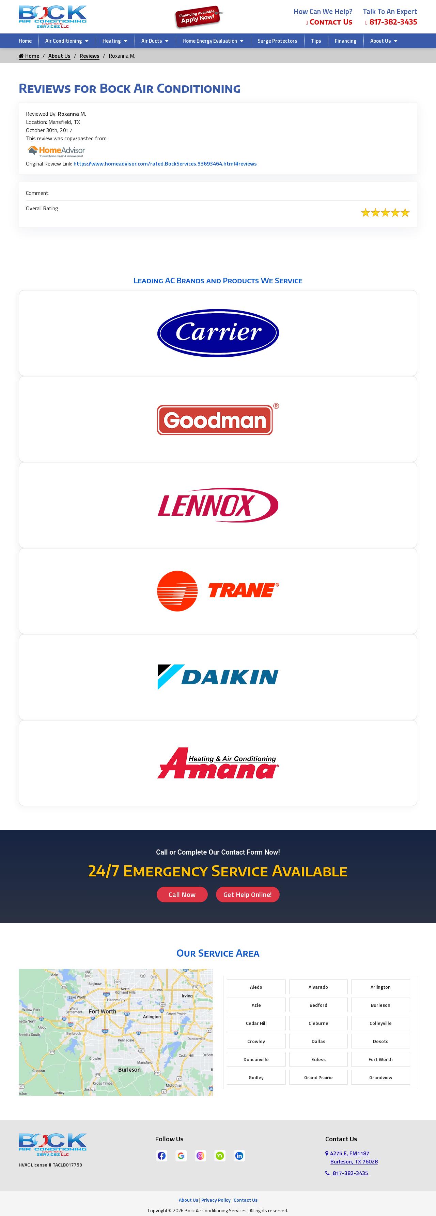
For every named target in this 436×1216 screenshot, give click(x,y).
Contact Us (329, 21)
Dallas (318, 1041)
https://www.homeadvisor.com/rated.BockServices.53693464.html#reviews (165, 163)
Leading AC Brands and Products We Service (218, 280)
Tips (316, 41)
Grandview (380, 1077)
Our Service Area (218, 953)
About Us (380, 41)
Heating (112, 41)
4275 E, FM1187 (351, 1157)
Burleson (380, 1004)
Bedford (318, 1004)
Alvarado (318, 986)
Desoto (381, 1041)
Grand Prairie (318, 1077)
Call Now (182, 894)
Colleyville (381, 1023)
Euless (318, 1059)
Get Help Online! (247, 894)
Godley (256, 1077)
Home (25, 41)
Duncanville (256, 1059)
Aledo (256, 986)
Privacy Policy (216, 1199)
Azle (256, 1004)
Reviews (89, 56)
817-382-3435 (391, 21)
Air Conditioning (63, 41)
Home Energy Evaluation (210, 41)
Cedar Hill (256, 1023)
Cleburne (318, 1023)
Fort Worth (381, 1059)
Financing (346, 41)
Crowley (256, 1041)
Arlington (381, 986)
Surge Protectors (277, 41)
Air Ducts (151, 41)
